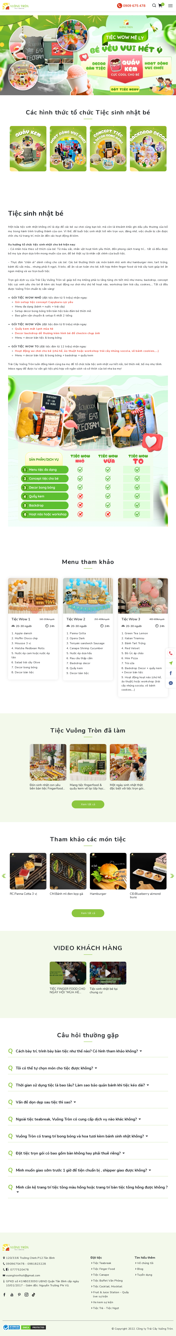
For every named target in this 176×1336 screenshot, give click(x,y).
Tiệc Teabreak (102, 1263)
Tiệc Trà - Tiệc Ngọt (106, 1308)
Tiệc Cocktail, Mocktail (107, 1286)
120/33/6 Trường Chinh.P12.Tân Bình (30, 1258)
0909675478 (15, 1264)
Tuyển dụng (144, 1275)
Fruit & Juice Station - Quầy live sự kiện (111, 1294)
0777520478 (19, 1270)
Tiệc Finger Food (104, 1269)
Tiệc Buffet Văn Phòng (108, 1281)
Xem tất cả (88, 804)
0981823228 (37, 1264)
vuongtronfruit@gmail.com (23, 1275)
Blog (140, 1269)
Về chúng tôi (145, 1263)
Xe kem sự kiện (103, 1302)
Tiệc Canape (101, 1275)
